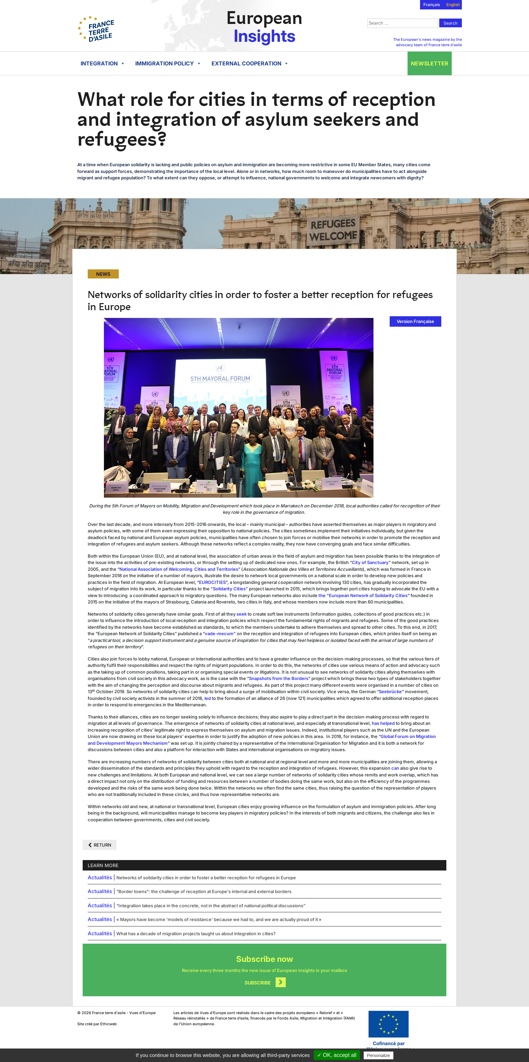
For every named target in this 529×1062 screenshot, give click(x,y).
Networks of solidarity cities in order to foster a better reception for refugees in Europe (206, 877)
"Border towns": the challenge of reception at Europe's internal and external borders (203, 891)
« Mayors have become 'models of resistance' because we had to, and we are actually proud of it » (219, 919)
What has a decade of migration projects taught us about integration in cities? (196, 933)
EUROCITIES (212, 582)
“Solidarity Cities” (229, 588)
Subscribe (258, 982)
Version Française (415, 321)
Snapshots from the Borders (278, 678)
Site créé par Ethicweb (97, 1024)
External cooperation (250, 63)
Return (102, 845)
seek (241, 614)
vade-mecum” (221, 633)
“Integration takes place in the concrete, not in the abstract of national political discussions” (210, 905)
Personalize (378, 1055)
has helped (383, 723)
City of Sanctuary (370, 562)
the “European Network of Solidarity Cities (363, 595)
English (453, 4)
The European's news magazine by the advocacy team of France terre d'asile (427, 42)
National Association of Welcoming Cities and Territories (178, 569)
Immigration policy (168, 63)
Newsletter (429, 63)
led (207, 698)
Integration (103, 63)
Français (431, 4)
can (395, 768)
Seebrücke (390, 691)
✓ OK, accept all (337, 1055)
